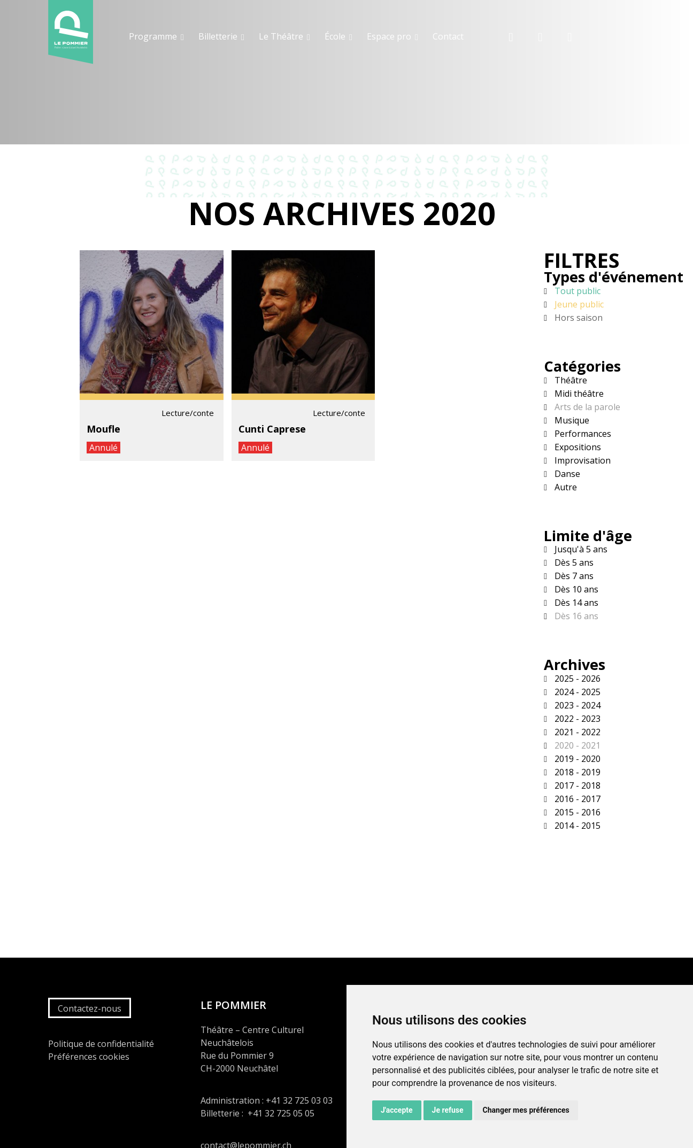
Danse (566, 474)
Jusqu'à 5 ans (579, 549)
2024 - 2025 (576, 692)
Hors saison (577, 317)
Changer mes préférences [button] (526, 1110)
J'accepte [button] (397, 1110)
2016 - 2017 (576, 799)
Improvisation (581, 460)
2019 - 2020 (576, 759)
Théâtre (569, 380)
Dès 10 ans (575, 589)
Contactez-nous (89, 1008)
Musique (570, 420)
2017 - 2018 (576, 785)
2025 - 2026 (576, 678)
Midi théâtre (578, 393)
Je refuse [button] (448, 1110)
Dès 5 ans (573, 562)
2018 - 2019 (576, 772)
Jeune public (578, 304)
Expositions (576, 447)
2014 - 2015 (576, 825)
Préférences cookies (88, 1056)
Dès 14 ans (575, 602)
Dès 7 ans (573, 576)
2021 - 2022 (576, 732)
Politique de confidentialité (101, 1044)
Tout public (576, 291)
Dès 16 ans (575, 616)
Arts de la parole (586, 407)
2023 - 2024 (576, 705)
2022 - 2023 (576, 719)
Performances (581, 434)
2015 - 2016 (576, 812)
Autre (564, 487)
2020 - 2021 (576, 745)
